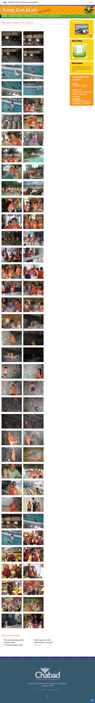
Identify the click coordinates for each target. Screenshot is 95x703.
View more (90, 36)
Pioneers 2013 (9, 642)
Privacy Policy (56, 689)
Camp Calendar (54, 16)
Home (5, 16)
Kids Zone (41, 16)
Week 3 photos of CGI (42, 640)
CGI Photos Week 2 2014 (13, 645)
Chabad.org (43, 689)
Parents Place (29, 16)
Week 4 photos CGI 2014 (43, 642)
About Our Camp (15, 16)
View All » (38, 645)
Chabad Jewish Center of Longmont (23, 2)
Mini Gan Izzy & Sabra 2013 (14, 640)
